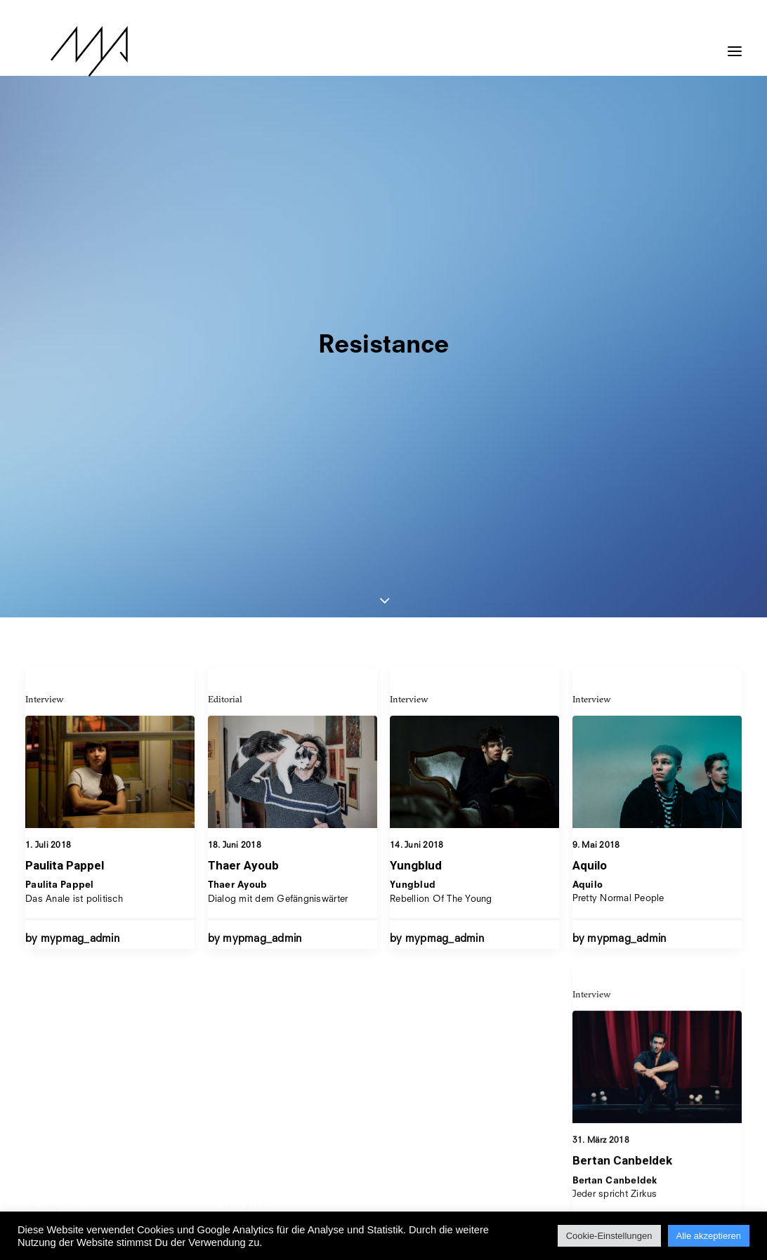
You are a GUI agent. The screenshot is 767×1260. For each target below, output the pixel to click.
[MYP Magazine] (64, 51)
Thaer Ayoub (243, 488)
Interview (44, 321)
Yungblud (416, 489)
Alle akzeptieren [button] (709, 1236)
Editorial (225, 321)
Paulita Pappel (64, 488)
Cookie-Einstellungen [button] (609, 1236)
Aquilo (589, 504)
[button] (734, 44)
